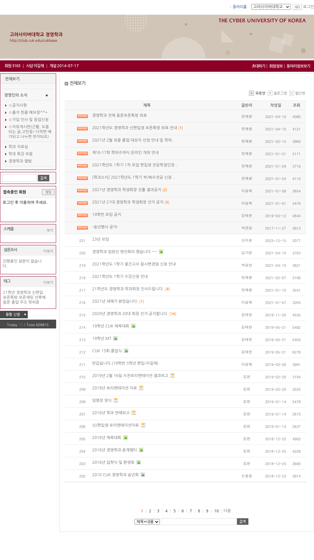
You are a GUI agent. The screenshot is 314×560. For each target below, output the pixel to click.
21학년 (9, 293)
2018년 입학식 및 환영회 (113, 462)
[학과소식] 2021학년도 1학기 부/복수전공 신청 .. (133, 177)
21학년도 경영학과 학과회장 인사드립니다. (128, 289)
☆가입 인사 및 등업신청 (28, 120)
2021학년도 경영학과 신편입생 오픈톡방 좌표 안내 (135, 128)
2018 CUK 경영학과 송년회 (116, 475)
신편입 (37, 293)
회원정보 (276, 66)
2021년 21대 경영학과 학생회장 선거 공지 (128, 202)
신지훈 (247, 240)
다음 (227, 511)
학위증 (33, 302)
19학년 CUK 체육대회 (111, 326)
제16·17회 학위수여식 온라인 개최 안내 (125, 153)
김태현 (247, 215)
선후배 (40, 297)
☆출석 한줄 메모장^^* (28, 112)
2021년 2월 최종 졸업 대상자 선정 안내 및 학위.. (133, 140)
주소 (23, 302)
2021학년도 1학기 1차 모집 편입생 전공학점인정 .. (135, 165)
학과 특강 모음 (20, 154)
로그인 (308, 7)
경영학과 (23, 293)
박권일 (247, 227)
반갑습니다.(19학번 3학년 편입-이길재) (125, 363)
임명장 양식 (102, 400)
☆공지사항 (17, 105)
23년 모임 (100, 239)
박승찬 (247, 265)
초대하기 (258, 66)
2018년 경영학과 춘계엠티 (115, 450)
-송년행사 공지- (105, 227)
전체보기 (12, 79)
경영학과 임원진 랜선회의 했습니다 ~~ (125, 252)
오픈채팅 (26, 297)
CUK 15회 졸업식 (107, 351)
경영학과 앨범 (20, 161)
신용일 (247, 475)
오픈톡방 (10, 297)
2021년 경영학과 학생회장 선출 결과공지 (127, 190)
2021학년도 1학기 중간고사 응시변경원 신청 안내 (134, 264)
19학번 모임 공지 (106, 215)
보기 (50, 230)
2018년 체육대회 (107, 438)
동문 (6, 302)
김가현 (247, 252)
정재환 (247, 116)
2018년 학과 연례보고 (111, 413)
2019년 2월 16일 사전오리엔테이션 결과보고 (130, 376)
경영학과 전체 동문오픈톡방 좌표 (119, 115)
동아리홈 (240, 7)
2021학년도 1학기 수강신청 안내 (120, 277)
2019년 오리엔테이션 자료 (115, 388)
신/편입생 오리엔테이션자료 (116, 425)
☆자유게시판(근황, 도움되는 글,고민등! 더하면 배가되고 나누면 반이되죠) (30, 132)
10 (216, 511)
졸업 (15, 302)
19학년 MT (102, 339)
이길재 (247, 190)
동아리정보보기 (298, 66)
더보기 (48, 251)
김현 (246, 376)
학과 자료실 (18, 147)
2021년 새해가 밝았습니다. (115, 301)
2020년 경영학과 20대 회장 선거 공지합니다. (130, 314)
